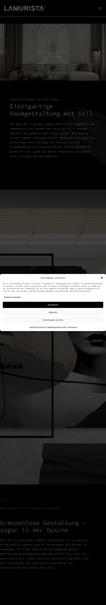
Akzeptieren (52, 305)
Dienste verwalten (12, 297)
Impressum (72, 327)
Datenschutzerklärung (57, 327)
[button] (101, 277)
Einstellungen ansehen (53, 320)
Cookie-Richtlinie (37, 327)
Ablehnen (53, 312)
